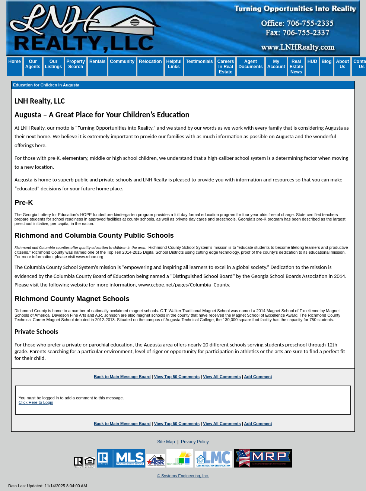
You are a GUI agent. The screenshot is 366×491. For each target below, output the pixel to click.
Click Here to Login (36, 402)
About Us (342, 64)
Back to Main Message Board (122, 376)
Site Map (166, 441)
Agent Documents (250, 64)
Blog (327, 61)
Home (15, 61)
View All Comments (222, 376)
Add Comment (258, 376)
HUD (312, 61)
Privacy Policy (195, 441)
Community (122, 61)
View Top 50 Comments (177, 376)
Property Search (76, 64)
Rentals (97, 61)
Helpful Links (174, 64)
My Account (276, 64)
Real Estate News (296, 67)
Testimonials (199, 61)
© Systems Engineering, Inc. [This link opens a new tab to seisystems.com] (183, 475)
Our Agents (33, 64)
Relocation (150, 61)
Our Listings (53, 64)
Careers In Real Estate (225, 67)
